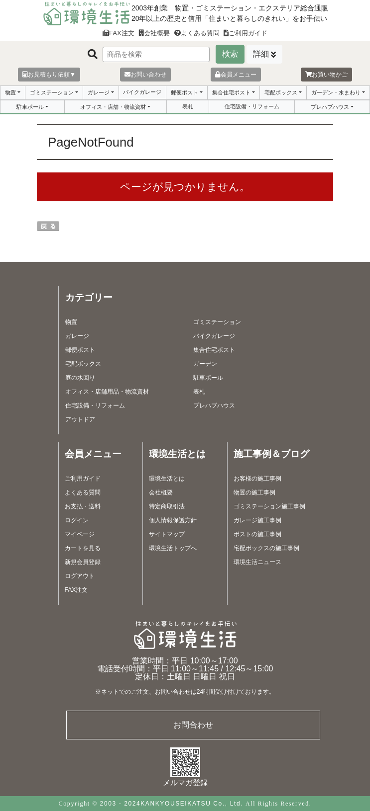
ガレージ (99, 92)
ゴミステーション (52, 92)
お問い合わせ (145, 74)
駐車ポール (30, 107)
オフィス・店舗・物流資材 (113, 107)
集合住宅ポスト (231, 92)
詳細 (261, 54)
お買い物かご (326, 74)
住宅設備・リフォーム (252, 106)
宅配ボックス (280, 92)
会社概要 (154, 33)
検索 (230, 54)
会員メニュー (235, 74)
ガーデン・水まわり (336, 92)
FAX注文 (118, 33)
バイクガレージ (142, 92)
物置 (10, 92)
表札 (187, 106)
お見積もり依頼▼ (49, 74)
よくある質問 (197, 33)
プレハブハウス (330, 107)
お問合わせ (193, 725)
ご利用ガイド (245, 33)
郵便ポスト (184, 92)
